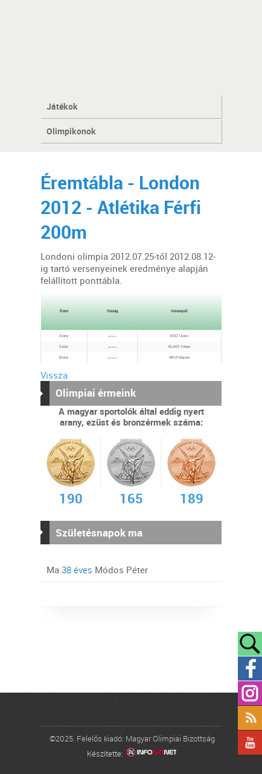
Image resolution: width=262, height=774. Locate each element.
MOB (131, 46)
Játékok (62, 106)
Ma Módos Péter (97, 570)
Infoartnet (151, 753)
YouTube (250, 743)
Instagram (250, 693)
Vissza (54, 375)
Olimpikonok (71, 131)
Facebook (250, 668)
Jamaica (112, 336)
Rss (250, 718)
